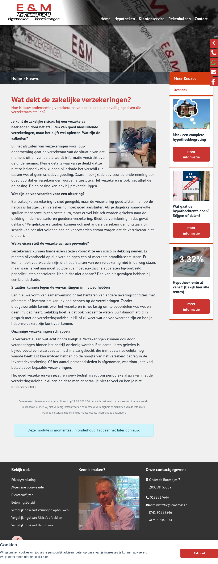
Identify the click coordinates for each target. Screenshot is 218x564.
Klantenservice (151, 18)
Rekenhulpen (179, 18)
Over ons (180, 90)
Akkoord (199, 554)
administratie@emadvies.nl (167, 505)
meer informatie (191, 154)
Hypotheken (124, 18)
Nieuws (32, 78)
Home (105, 18)
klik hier (43, 558)
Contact (201, 18)
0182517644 (157, 497)
